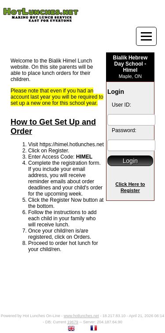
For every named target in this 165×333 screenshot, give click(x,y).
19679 (72, 322)
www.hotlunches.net (81, 316)
